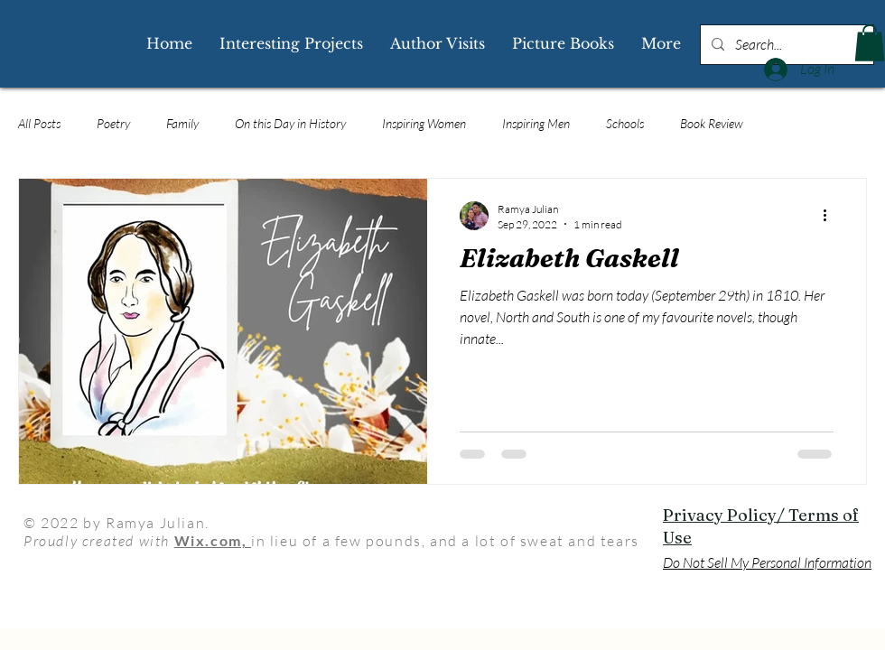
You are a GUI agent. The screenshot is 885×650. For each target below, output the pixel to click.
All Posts (39, 123)
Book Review (711, 123)
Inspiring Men (536, 123)
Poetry (113, 123)
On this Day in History (290, 123)
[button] (869, 42)
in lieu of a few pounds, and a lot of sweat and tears (445, 541)
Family (182, 123)
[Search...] (785, 44)
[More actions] (831, 216)
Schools (625, 123)
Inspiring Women (424, 123)
